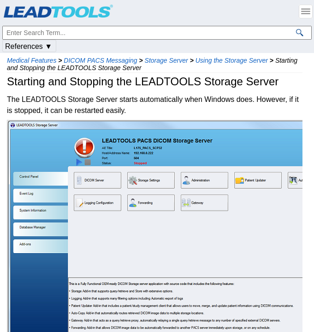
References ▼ (28, 46)
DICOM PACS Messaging (100, 60)
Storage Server (166, 60)
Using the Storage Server (232, 60)
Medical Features (31, 60)
